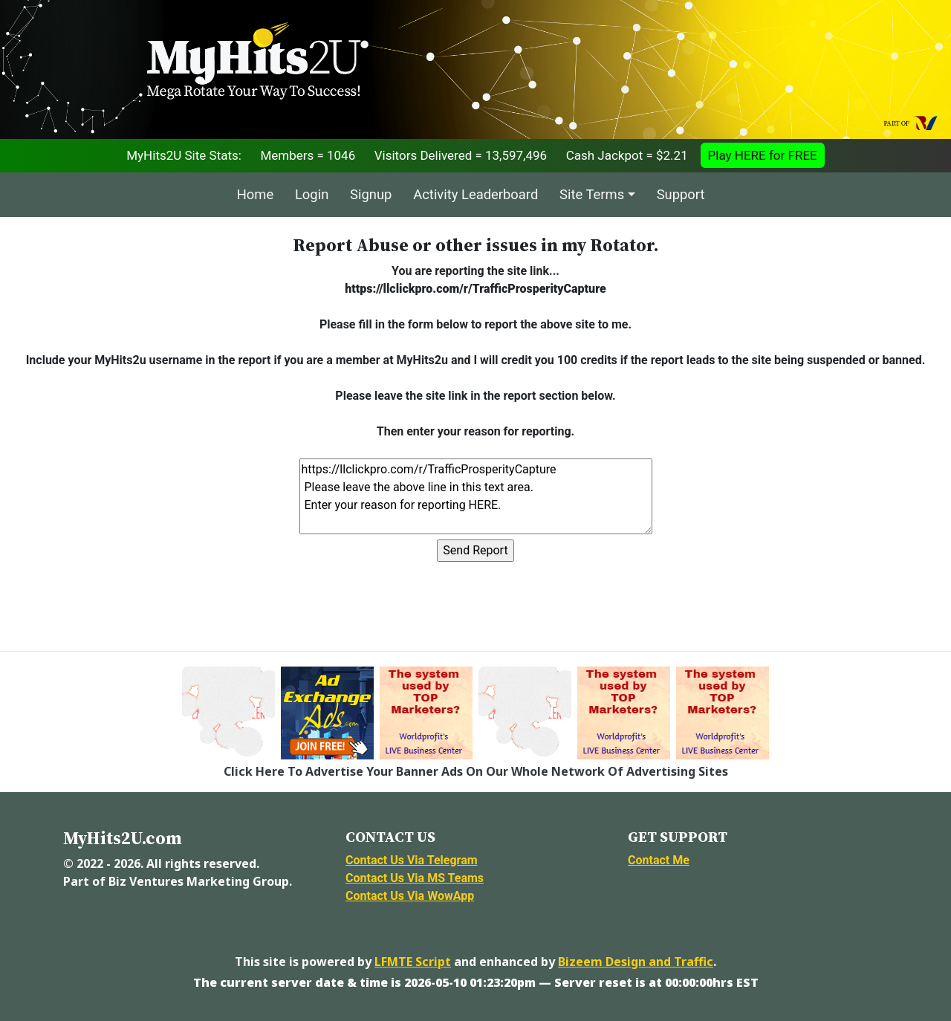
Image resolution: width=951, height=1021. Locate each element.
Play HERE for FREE (762, 155)
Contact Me (658, 860)
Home (255, 194)
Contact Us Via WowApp (409, 896)
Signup (371, 194)
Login (311, 194)
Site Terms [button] (591, 194)
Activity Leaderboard (475, 194)
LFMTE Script (412, 961)
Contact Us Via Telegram (411, 860)
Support (681, 194)
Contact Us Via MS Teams (414, 878)
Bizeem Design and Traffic (635, 961)
